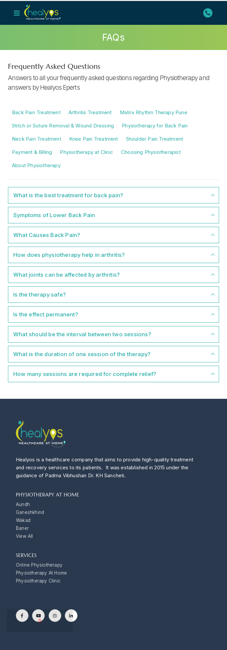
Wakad (23, 520)
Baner (22, 528)
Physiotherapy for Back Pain (155, 125)
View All (24, 536)
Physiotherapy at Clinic (86, 152)
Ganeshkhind (30, 512)
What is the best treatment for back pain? (68, 195)
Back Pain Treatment (36, 112)
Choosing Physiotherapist (151, 152)
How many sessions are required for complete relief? (84, 374)
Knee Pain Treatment (93, 139)
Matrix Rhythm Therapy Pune (153, 112)
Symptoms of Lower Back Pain (54, 215)
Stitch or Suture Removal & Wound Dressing (63, 125)
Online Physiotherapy (39, 565)
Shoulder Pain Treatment (154, 139)
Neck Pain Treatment (36, 139)
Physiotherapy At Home (41, 573)
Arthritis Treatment (90, 112)
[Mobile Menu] (19, 13)
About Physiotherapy (36, 165)
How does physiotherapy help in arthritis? (69, 255)
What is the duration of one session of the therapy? (82, 354)
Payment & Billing (32, 152)
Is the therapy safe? (39, 294)
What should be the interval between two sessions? (82, 334)
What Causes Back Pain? (46, 235)
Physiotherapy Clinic (38, 580)
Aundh (23, 504)
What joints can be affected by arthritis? (66, 274)
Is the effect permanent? (45, 314)
